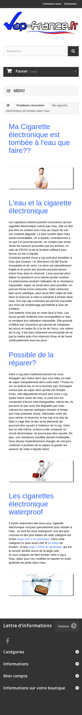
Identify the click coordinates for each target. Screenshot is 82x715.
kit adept (53, 543)
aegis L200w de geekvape (45, 547)
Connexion (70, 3)
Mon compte (15, 675)
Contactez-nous (52, 3)
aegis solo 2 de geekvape (33, 539)
